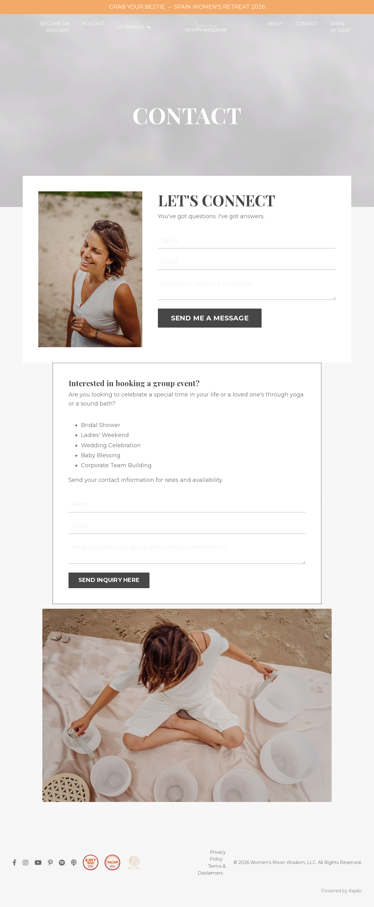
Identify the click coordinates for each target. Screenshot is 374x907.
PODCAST (93, 23)
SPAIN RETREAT (340, 27)
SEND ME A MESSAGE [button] (210, 318)
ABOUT (275, 23)
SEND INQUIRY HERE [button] (109, 580)
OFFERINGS (133, 27)
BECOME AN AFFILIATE (54, 27)
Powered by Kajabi (341, 891)
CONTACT (306, 23)
